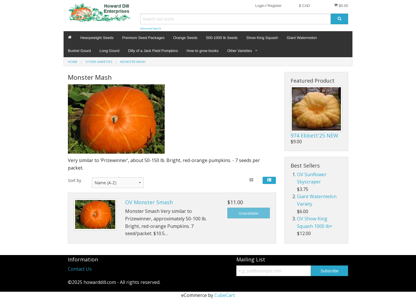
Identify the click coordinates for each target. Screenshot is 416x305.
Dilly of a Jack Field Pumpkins (153, 51)
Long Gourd (110, 51)
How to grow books (203, 51)
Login (259, 5)
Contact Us (80, 269)
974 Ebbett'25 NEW (314, 135)
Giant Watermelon (302, 38)
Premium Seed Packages (143, 38)
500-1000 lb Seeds (221, 38)
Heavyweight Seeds (97, 38)
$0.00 (341, 5)
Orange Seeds (185, 38)
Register (274, 5)
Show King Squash (262, 38)
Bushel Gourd (79, 51)
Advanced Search (150, 28)
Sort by (74, 180)
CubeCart (224, 295)
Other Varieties (239, 51)
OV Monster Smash (149, 202)
